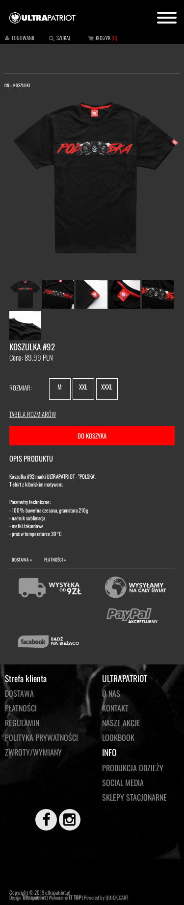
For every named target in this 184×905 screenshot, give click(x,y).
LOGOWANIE (23, 38)
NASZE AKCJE (121, 723)
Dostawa (19, 693)
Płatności (21, 708)
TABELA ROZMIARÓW (32, 414)
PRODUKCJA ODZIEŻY (132, 768)
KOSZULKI (21, 85)
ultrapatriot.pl (57, 892)
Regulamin (22, 723)
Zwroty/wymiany (33, 752)
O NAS (111, 693)
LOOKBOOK (118, 737)
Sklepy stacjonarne (134, 797)
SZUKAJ (63, 38)
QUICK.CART (116, 897)
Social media (123, 782)
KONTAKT (115, 708)
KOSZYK (103, 38)
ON (6, 85)
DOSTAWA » (22, 559)
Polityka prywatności (41, 737)
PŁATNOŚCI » (55, 559)
